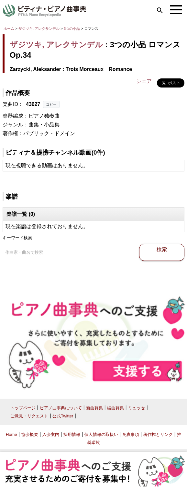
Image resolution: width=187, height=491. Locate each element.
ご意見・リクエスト (29, 416)
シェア (144, 81)
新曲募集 (94, 407)
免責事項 (130, 434)
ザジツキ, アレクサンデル (39, 28)
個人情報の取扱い (101, 434)
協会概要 (29, 434)
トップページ (23, 407)
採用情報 (71, 434)
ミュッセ (136, 407)
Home (11, 434)
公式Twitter (62, 416)
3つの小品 (72, 28)
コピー (51, 104)
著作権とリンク (158, 434)
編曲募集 (115, 407)
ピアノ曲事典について (61, 407)
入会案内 (50, 434)
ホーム (9, 28)
